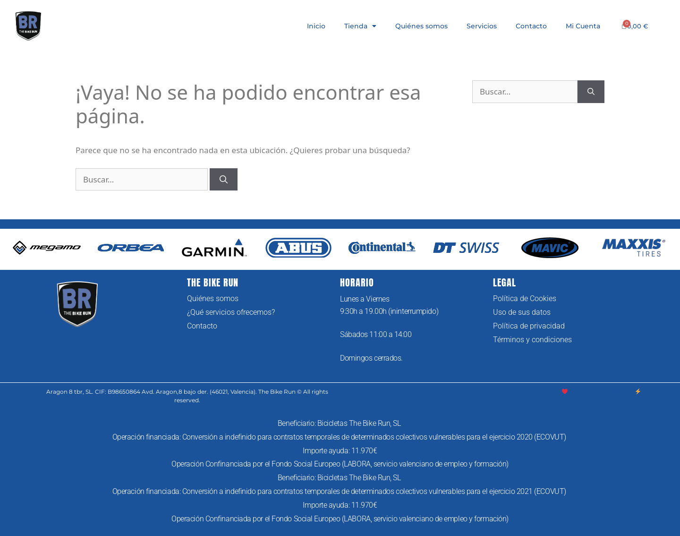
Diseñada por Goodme (601, 391)
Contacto (531, 26)
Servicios (482, 26)
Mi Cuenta (583, 26)
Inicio (316, 26)
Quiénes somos (421, 26)
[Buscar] (224, 179)
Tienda (360, 26)
